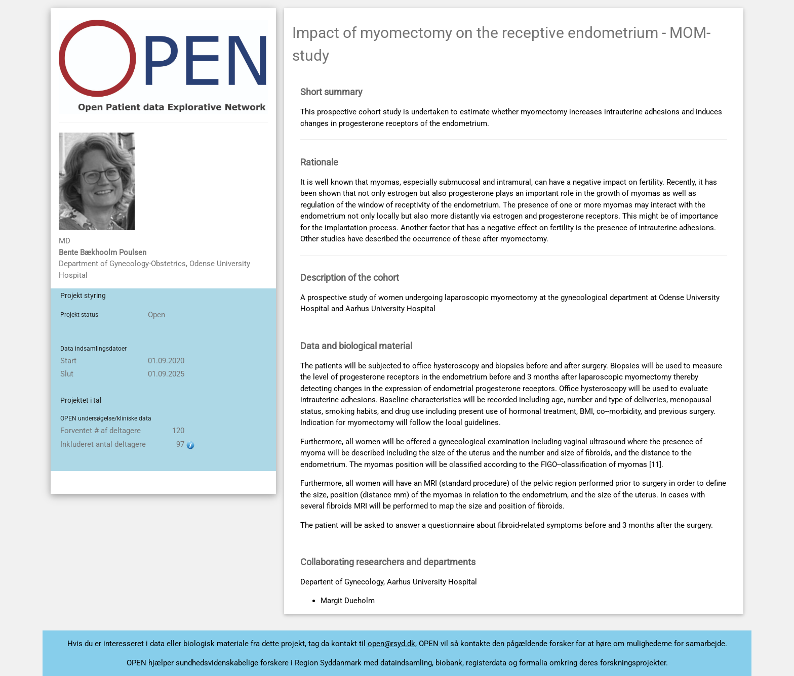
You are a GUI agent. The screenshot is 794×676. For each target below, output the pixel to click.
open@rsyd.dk (391, 643)
